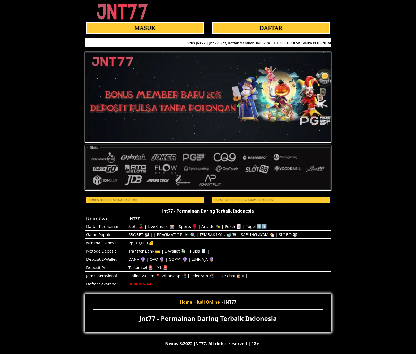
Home (186, 302)
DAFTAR (270, 28)
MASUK (145, 28)
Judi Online (208, 302)
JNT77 (134, 218)
